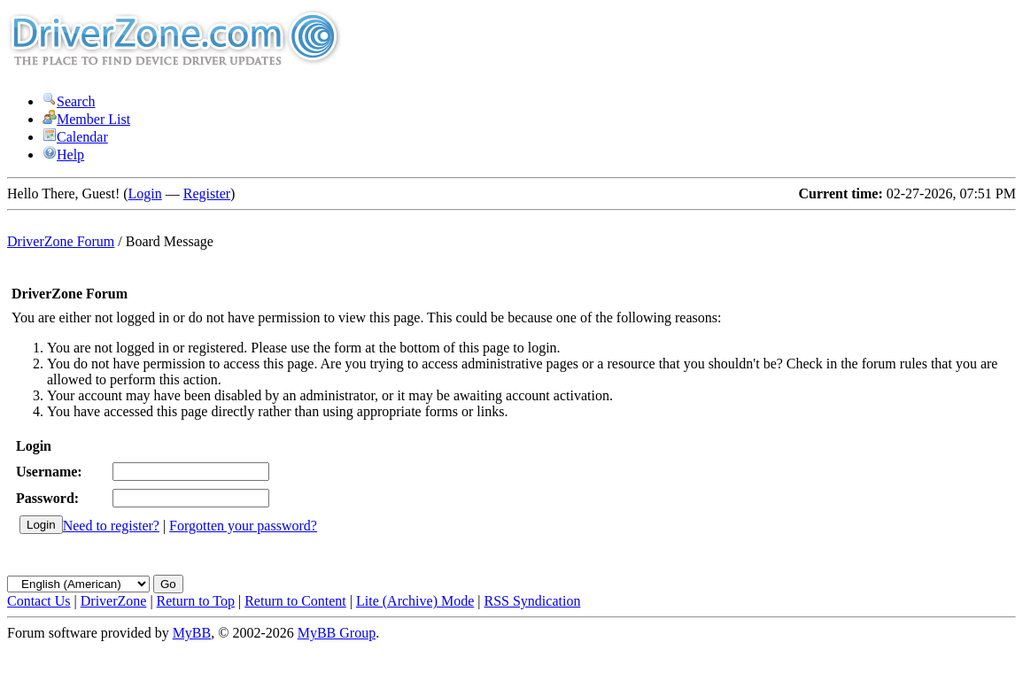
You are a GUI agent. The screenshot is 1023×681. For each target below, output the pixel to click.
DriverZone (114, 600)
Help (63, 154)
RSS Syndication (532, 600)
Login (145, 193)
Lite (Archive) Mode (415, 600)
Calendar (75, 136)
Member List (86, 119)
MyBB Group (337, 632)
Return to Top (196, 600)
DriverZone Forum (60, 241)
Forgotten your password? (243, 525)
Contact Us (39, 600)
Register (206, 193)
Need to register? (111, 525)
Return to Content (295, 600)
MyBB (192, 632)
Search (69, 101)
